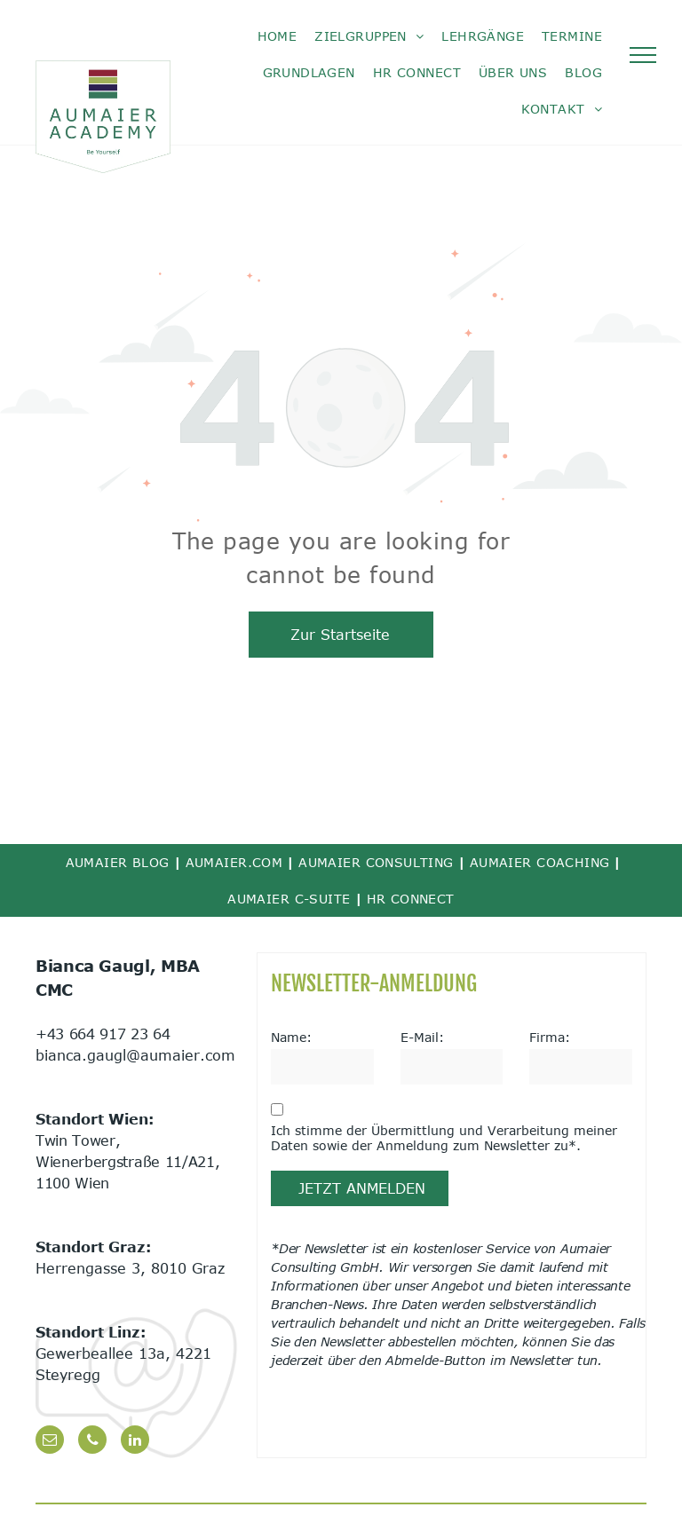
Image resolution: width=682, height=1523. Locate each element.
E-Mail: (422, 1037)
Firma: (549, 1037)
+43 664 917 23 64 (103, 1034)
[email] (50, 1441)
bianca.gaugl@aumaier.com (135, 1055)
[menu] (643, 55)
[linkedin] (135, 1441)
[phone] (92, 1441)
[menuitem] (277, 36)
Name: (291, 1037)
